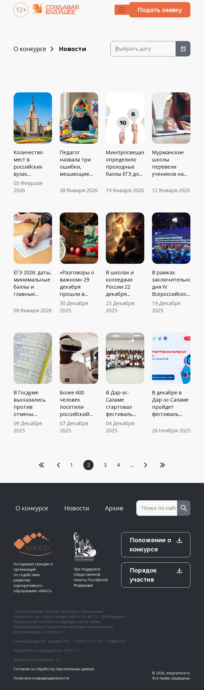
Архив (114, 508)
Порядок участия (143, 575)
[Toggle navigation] (122, 10)
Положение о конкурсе (150, 544)
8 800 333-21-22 (89, 641)
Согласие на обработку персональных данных (54, 668)
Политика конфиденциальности (41, 678)
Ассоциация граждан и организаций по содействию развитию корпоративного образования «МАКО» (34, 562)
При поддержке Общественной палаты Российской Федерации (91, 560)
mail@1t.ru (116, 641)
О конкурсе (30, 48)
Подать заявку (159, 10)
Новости (76, 508)
